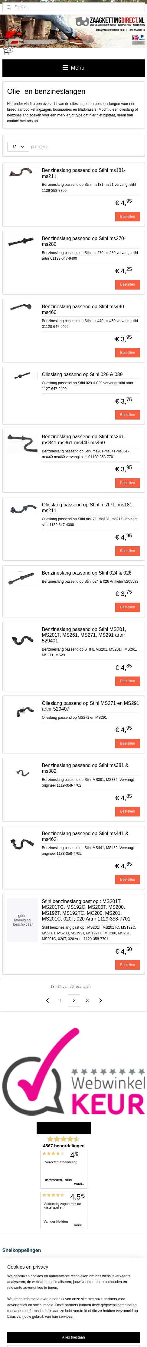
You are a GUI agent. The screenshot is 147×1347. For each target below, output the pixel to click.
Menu (73, 68)
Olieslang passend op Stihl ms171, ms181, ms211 (88, 507)
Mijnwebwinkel (73, 1336)
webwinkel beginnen (101, 1326)
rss (81, 1326)
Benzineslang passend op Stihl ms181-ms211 (84, 173)
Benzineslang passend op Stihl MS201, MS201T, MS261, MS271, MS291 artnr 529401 (84, 635)
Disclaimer (10, 1267)
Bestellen (127, 216)
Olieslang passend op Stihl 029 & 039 (82, 374)
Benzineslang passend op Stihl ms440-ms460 (84, 309)
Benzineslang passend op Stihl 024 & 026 (87, 572)
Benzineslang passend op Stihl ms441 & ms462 (85, 836)
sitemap (71, 1326)
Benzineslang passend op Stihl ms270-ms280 (84, 241)
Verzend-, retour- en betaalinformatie (31, 1261)
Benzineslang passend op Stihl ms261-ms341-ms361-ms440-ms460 (84, 439)
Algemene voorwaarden (21, 1273)
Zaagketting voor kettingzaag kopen (31, 1279)
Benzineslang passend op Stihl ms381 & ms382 (85, 768)
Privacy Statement (17, 1284)
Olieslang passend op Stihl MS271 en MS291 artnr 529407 (90, 706)
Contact (8, 1290)
